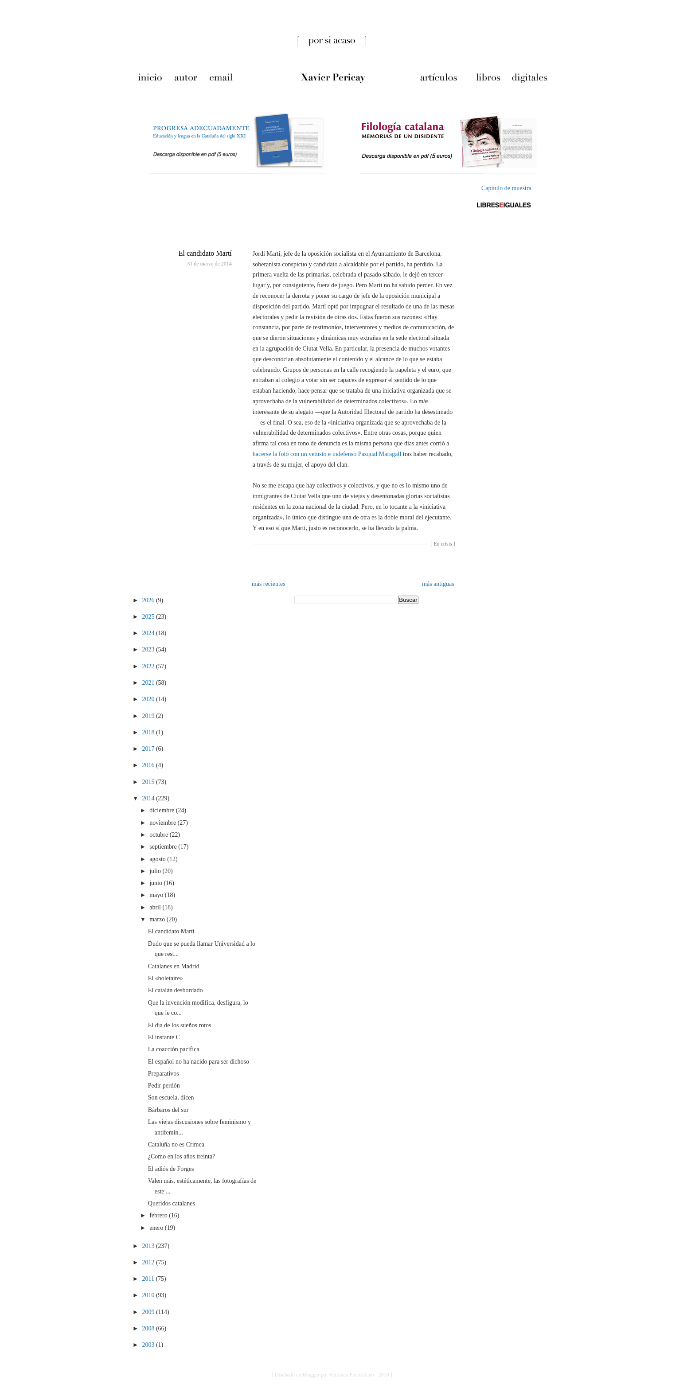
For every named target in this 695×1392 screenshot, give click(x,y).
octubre (159, 834)
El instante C (164, 1037)
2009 (149, 1312)
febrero (159, 1215)
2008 (149, 1328)
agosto (158, 859)
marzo (157, 919)
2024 (149, 633)
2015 (149, 782)
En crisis (442, 544)
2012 (149, 1262)
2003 (149, 1344)
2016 (149, 765)
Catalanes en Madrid (173, 966)
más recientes (268, 584)
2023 (149, 649)
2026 (149, 600)
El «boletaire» (165, 978)
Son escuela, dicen (171, 1097)
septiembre (163, 846)
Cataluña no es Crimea (176, 1144)
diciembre (162, 810)
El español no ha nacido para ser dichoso (198, 1061)
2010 (149, 1295)
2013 (149, 1246)
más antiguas (438, 584)
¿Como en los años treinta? (181, 1156)
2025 (149, 616)
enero (157, 1227)
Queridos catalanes (171, 1203)
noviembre (163, 822)
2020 (149, 699)
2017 (149, 748)
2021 (149, 682)
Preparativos (163, 1073)
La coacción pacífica (173, 1049)
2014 (149, 798)
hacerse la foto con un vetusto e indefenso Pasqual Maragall (327, 454)
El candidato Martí (205, 253)
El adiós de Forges (171, 1169)
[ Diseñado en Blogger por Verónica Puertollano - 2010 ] (332, 1375)
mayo (157, 895)
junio (156, 883)
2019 (149, 716)
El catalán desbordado (175, 990)
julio (155, 871)
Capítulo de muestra (506, 188)
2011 (149, 1278)
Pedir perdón (164, 1085)
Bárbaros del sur (168, 1110)
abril (155, 907)
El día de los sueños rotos (179, 1025)
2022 (149, 666)
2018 (149, 732)
